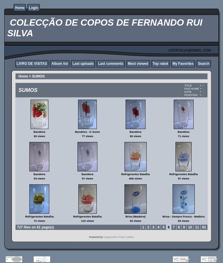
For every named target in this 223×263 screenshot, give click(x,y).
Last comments (110, 64)
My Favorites (183, 64)
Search (203, 64)
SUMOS (38, 76)
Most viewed (138, 64)
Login (33, 8)
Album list (59, 64)
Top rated (160, 64)
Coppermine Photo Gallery (118, 237)
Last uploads (83, 64)
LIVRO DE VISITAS (32, 64)
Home (19, 8)
